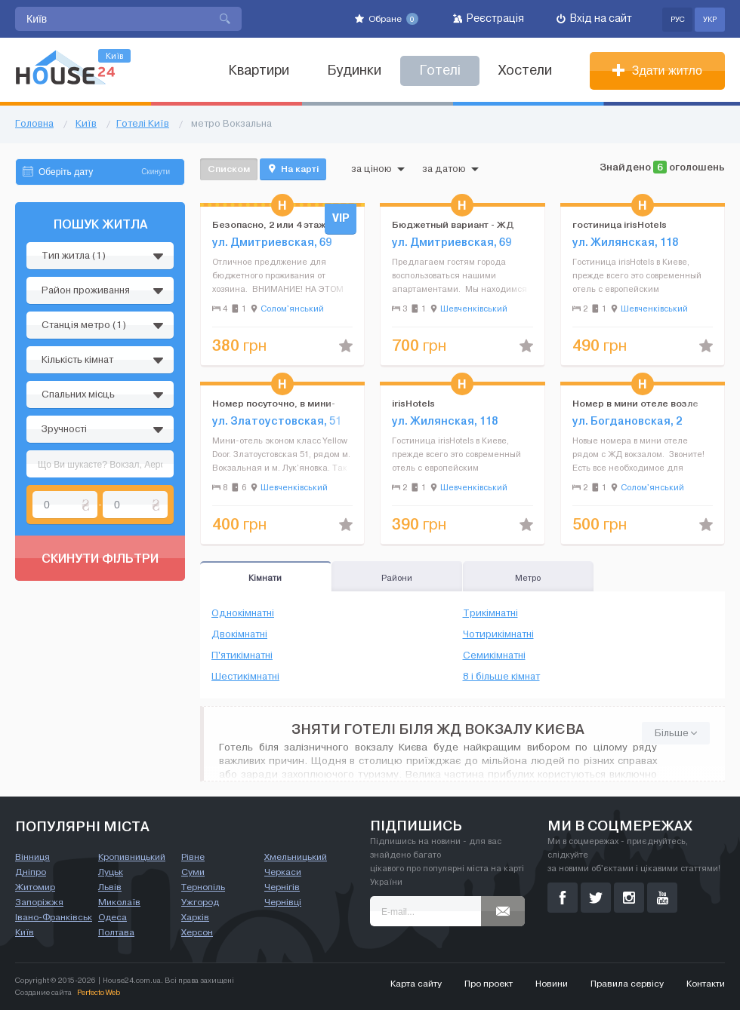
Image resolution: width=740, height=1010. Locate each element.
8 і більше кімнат (501, 677)
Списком (229, 168)
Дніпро (30, 872)
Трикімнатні (490, 613)
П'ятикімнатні (242, 655)
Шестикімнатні (245, 677)
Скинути (155, 171)
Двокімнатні (239, 634)
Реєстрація (488, 18)
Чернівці (282, 902)
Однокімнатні (242, 613)
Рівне (193, 857)
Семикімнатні (494, 655)
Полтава (116, 932)
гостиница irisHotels (619, 224)
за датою (450, 169)
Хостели (525, 70)
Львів (110, 887)
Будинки (354, 70)
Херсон (197, 932)
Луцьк (110, 872)
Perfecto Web (98, 992)
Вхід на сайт (594, 18)
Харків (195, 917)
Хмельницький (295, 857)
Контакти (705, 983)
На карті (293, 169)
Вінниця (32, 857)
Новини (551, 983)
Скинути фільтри (100, 558)
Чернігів (282, 887)
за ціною (378, 169)
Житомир (35, 887)
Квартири (258, 70)
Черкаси (282, 872)
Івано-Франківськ (53, 917)
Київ (24, 932)
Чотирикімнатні (498, 634)
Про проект (488, 983)
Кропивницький (131, 857)
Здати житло (657, 70)
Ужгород (200, 902)
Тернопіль (203, 887)
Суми (193, 872)
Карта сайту (416, 983)
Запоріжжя (39, 902)
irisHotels (413, 403)
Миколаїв (119, 902)
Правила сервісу (627, 983)
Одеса (112, 917)
